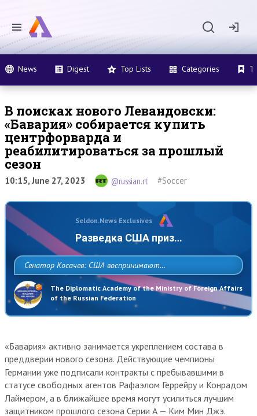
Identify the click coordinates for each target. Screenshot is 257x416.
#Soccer (172, 180)
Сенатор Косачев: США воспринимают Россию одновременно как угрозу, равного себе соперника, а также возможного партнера (127, 290)
